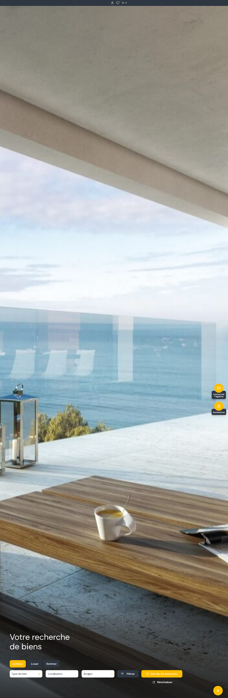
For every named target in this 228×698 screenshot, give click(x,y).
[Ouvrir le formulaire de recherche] (128, 674)
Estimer (51, 664)
